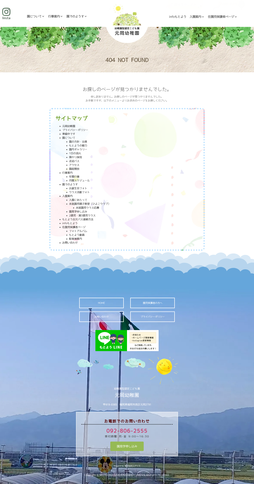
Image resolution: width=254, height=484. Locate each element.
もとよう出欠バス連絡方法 (77, 219)
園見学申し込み (78, 211)
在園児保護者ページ (222, 16)
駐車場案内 (75, 238)
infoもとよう (177, 16)
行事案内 (55, 16)
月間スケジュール (79, 180)
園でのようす (76, 16)
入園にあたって (78, 200)
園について (35, 16)
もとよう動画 (77, 235)
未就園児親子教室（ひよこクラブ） (89, 204)
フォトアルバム (78, 231)
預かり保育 (75, 157)
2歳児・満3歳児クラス (82, 215)
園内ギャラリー (78, 149)
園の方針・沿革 (78, 141)
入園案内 (197, 16)
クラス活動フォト (79, 192)
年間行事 (74, 176)
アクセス (74, 165)
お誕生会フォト (78, 188)
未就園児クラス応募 (87, 207)
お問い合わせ (70, 242)
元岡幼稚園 (68, 126)
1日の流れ (75, 153)
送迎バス (74, 161)
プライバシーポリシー (75, 130)
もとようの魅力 (78, 145)
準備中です (68, 134)
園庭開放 (74, 169)
